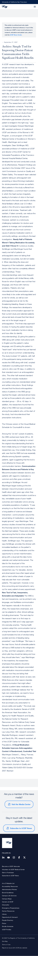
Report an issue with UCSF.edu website (14, 948)
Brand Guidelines (7, 892)
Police (4, 923)
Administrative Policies (9, 889)
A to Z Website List (8, 883)
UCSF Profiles (6, 929)
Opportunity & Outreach (10, 917)
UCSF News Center (16, 35)
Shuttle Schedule (7, 926)
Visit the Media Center (21, 804)
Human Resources (8, 911)
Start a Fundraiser (8, 872)
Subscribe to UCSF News (21, 828)
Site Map (5, 941)
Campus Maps (7, 899)
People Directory (7, 920)
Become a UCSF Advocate (11, 866)
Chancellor (5, 905)
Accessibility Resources (10, 886)
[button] (30, 5)
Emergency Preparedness (10, 908)
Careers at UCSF (7, 902)
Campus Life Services (9, 895)
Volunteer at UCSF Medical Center (13, 869)
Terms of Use (6, 944)
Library (4, 914)
